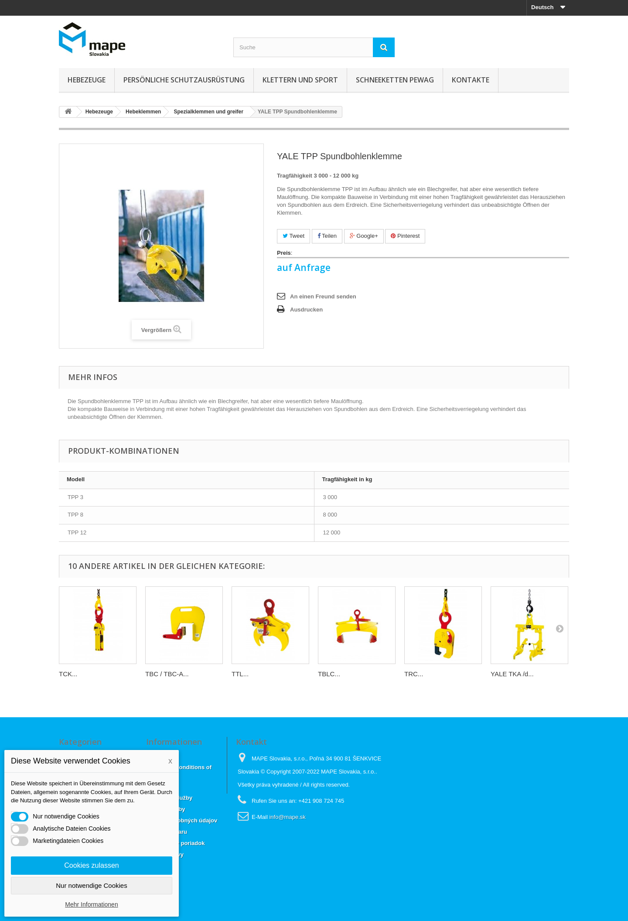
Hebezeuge (87, 80)
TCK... (68, 674)
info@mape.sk (287, 817)
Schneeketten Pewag (395, 80)
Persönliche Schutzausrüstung (184, 80)
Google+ (364, 236)
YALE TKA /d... (512, 674)
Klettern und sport (300, 80)
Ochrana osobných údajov (181, 820)
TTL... (240, 674)
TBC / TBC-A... (167, 674)
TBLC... (329, 674)
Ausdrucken (306, 309)
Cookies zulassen (91, 865)
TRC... (413, 674)
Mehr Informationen (91, 904)
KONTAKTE (470, 80)
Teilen (327, 236)
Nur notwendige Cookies (91, 885)
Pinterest (405, 236)
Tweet (293, 236)
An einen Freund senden (323, 296)
